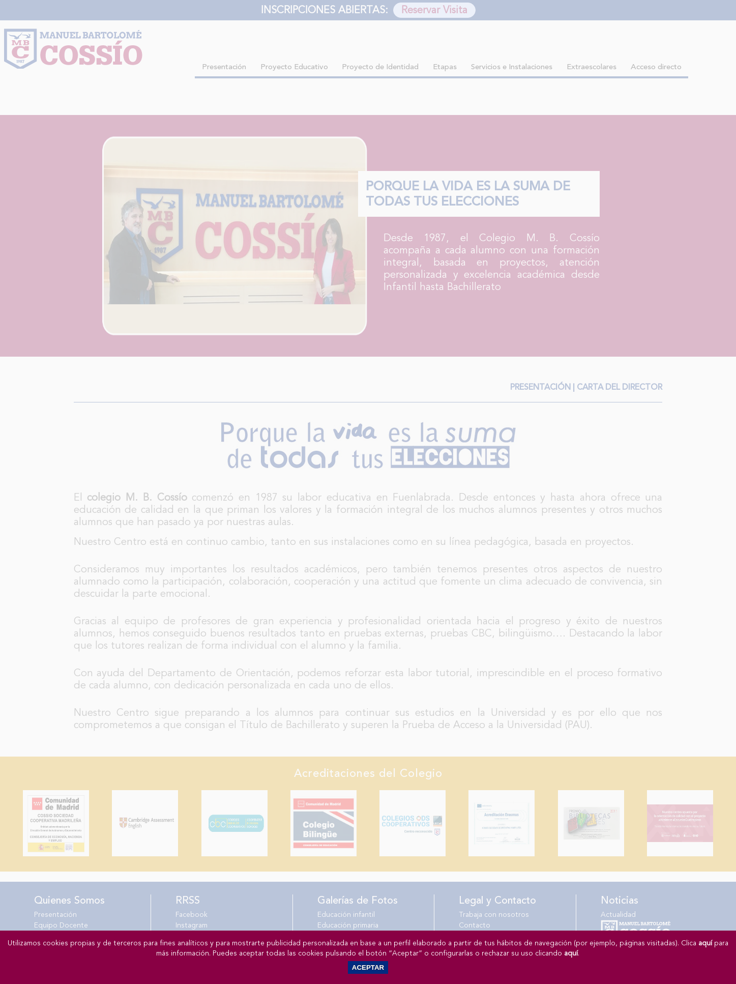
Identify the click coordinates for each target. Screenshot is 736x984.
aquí (705, 943)
